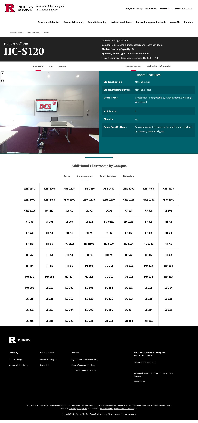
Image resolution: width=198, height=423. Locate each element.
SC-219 (49, 320)
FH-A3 (29, 232)
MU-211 (128, 276)
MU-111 (109, 265)
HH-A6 (108, 254)
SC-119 (69, 298)
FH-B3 (148, 232)
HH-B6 (69, 265)
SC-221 (89, 320)
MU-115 (29, 276)
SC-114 (168, 287)
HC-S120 (109, 243)
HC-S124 (128, 243)
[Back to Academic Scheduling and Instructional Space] (19, 8)
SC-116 (49, 298)
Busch (67, 176)
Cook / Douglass (108, 176)
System (62, 66)
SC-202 (29, 309)
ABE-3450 (148, 188)
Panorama (38, 66)
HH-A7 (128, 254)
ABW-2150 (148, 199)
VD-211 (109, 320)
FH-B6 (49, 243)
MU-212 (148, 276)
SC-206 (109, 309)
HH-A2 (29, 254)
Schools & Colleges (48, 359)
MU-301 (29, 287)
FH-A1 (148, 221)
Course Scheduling (73, 22)
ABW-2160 (168, 199)
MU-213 (168, 276)
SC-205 (89, 309)
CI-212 (89, 221)
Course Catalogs (15, 359)
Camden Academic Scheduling (83, 370)
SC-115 (29, 298)
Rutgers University (134, 8)
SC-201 (168, 298)
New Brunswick (151, 8)
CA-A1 (69, 210)
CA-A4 (128, 210)
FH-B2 (128, 232)
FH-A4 (49, 232)
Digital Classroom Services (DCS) (84, 359)
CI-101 (168, 210)
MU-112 (128, 265)
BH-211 (49, 210)
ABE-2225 (69, 188)
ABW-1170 (89, 199)
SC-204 (69, 309)
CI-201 (49, 221)
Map (51, 66)
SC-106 (148, 287)
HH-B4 (29, 265)
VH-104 (129, 320)
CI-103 (29, 221)
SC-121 (109, 298)
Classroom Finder (33, 32)
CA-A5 (148, 210)
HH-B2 (148, 254)
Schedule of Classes (184, 8)
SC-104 (109, 287)
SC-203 (49, 309)
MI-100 (89, 265)
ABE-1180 (29, 188)
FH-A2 (168, 221)
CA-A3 (109, 210)
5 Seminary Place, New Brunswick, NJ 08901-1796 (130, 57)
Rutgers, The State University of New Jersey (91, 414)
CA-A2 (89, 210)
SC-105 (129, 287)
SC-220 (69, 320)
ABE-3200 (128, 188)
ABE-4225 (168, 188)
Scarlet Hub (45, 365)
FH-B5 (29, 243)
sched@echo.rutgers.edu (144, 362)
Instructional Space (121, 22)
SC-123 (129, 298)
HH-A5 (89, 254)
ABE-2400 (108, 188)
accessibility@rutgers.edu (78, 408)
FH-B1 (109, 232)
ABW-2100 (109, 199)
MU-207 (69, 276)
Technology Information (159, 66)
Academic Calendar (48, 22)
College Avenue (85, 176)
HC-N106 (89, 243)
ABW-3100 (29, 210)
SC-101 (49, 287)
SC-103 (89, 287)
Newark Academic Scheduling (83, 365)
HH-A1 (168, 243)
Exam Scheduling (97, 22)
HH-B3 (168, 254)
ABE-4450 (49, 199)
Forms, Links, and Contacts (151, 22)
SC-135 (148, 298)
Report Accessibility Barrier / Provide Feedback (117, 408)
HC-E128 (69, 243)
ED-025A (109, 221)
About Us (175, 22)
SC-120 (89, 298)
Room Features (133, 66)
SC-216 (29, 320)
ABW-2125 (128, 199)
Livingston (128, 176)
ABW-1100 (69, 199)
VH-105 (148, 320)
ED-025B (128, 221)
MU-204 (49, 276)
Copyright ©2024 (68, 414)
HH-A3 (49, 254)
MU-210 (109, 276)
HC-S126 (148, 243)
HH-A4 (69, 254)
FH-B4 (168, 232)
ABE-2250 (89, 188)
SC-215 (168, 309)
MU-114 (168, 265)
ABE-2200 (49, 188)
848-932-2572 (139, 381)
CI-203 (69, 221)
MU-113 (148, 265)
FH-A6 (89, 232)
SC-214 (148, 309)
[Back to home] (19, 340)
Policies (188, 22)
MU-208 (89, 276)
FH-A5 (69, 232)
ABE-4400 (29, 199)
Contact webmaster (128, 414)
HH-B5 (49, 265)
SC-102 (69, 287)
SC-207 (129, 309)
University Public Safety (18, 365)
